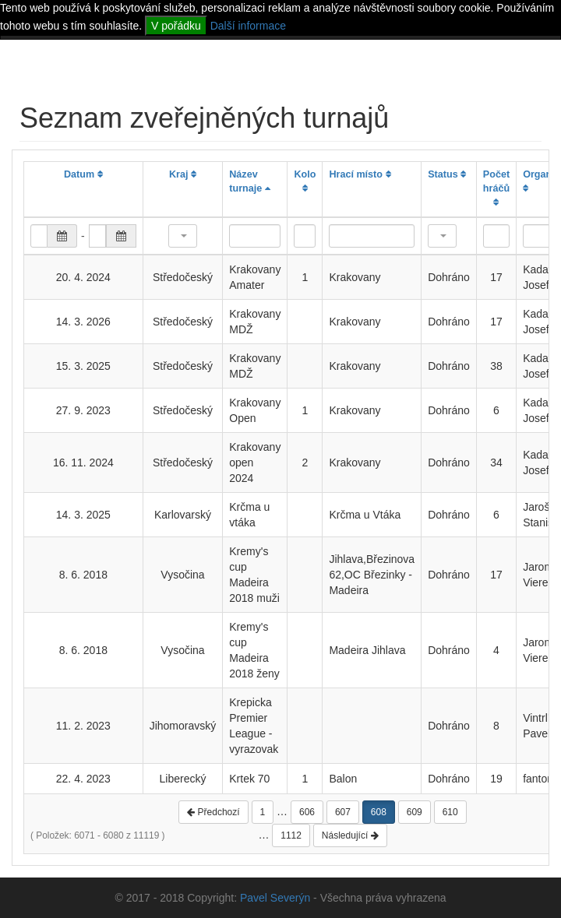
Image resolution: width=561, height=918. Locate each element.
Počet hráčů (496, 188)
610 (450, 812)
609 (414, 812)
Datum (83, 174)
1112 (291, 835)
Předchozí (213, 812)
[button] (182, 236)
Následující (350, 835)
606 (307, 812)
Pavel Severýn (275, 898)
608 (378, 812)
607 (343, 812)
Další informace (248, 25)
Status (447, 174)
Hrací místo (359, 174)
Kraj (182, 174)
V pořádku (176, 25)
